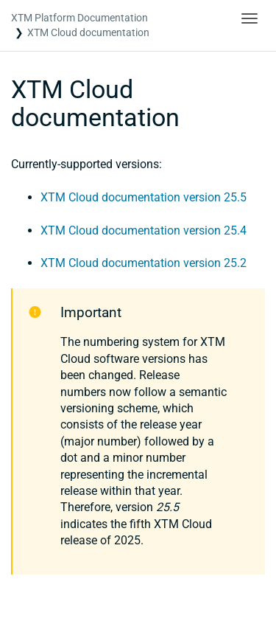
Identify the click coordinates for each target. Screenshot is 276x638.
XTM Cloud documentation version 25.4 (143, 230)
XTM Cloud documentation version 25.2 (143, 263)
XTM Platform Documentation (79, 18)
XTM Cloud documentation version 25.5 (143, 197)
